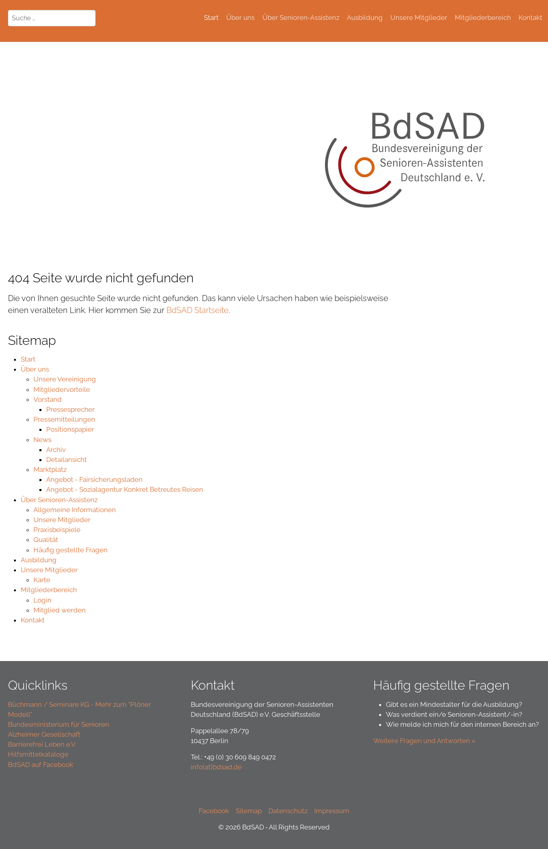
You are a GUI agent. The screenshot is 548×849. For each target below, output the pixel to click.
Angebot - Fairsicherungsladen (94, 479)
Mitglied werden (59, 610)
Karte (41, 580)
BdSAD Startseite (197, 310)
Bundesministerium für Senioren (58, 724)
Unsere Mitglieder (61, 520)
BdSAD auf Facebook (40, 765)
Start (28, 359)
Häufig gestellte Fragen (70, 550)
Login (42, 600)
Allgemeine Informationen (74, 510)
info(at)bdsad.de (216, 767)
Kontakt (33, 620)
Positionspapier (70, 429)
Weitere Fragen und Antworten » (425, 741)
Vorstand (47, 399)
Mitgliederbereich (49, 590)
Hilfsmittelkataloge (38, 754)
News (42, 440)
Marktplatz (50, 469)
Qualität (45, 540)
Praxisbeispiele (56, 530)
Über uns (35, 369)
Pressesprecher (70, 409)
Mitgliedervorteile (61, 389)
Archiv (56, 450)
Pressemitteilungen (64, 419)
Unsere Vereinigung (64, 379)
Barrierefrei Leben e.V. (42, 744)
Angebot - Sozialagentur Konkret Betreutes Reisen (124, 489)
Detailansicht (66, 460)
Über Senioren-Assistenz (59, 500)
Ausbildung (39, 560)
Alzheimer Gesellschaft (44, 734)
